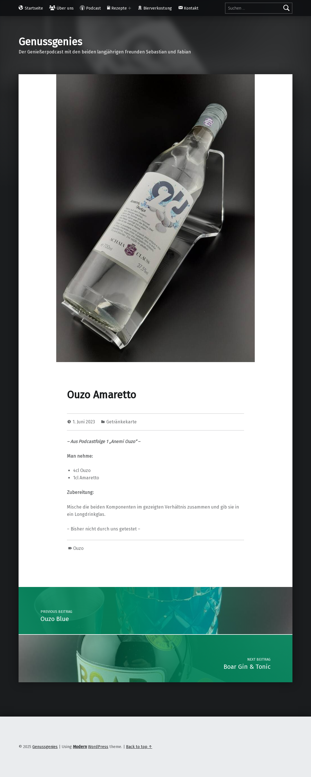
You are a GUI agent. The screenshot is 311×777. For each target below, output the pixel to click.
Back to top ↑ (139, 746)
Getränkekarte (121, 421)
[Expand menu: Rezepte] (129, 8)
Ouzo (78, 548)
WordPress (98, 746)
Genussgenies (50, 42)
